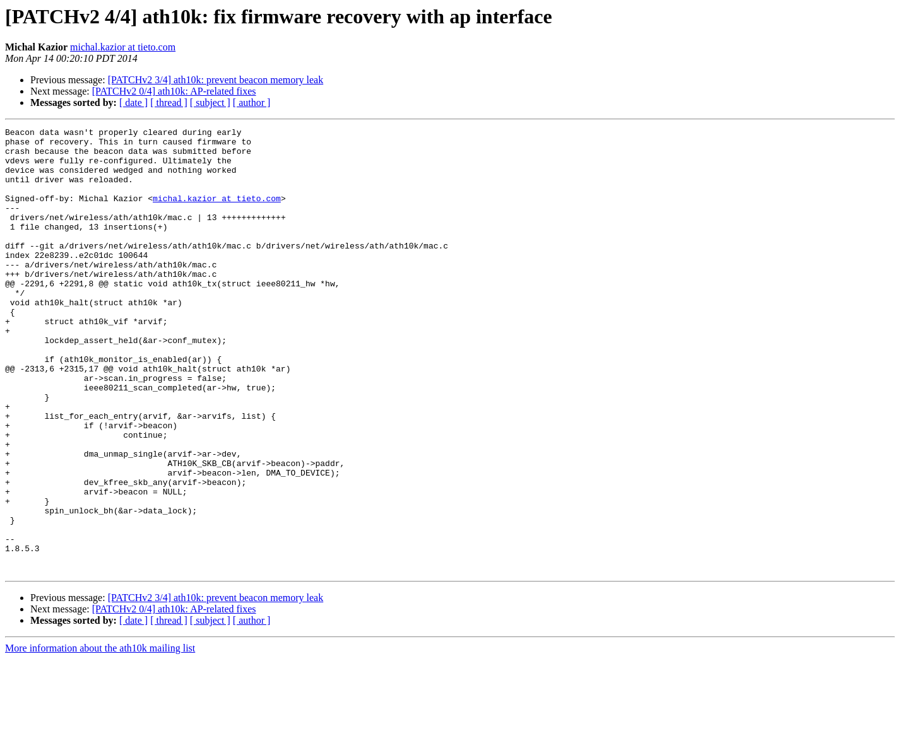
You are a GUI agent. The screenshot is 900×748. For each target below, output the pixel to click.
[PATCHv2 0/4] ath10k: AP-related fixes (174, 91)
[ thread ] (168, 102)
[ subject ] (210, 102)
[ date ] (133, 102)
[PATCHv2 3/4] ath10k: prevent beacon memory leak (216, 79)
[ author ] (252, 102)
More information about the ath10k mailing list (100, 737)
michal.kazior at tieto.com (122, 47)
